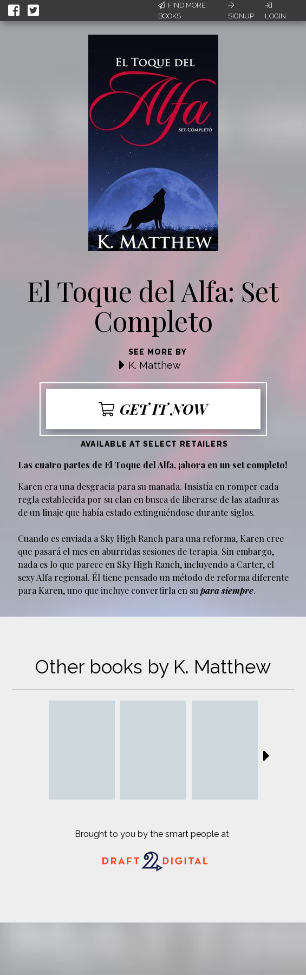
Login (275, 11)
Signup (241, 11)
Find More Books (182, 10)
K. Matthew (154, 365)
